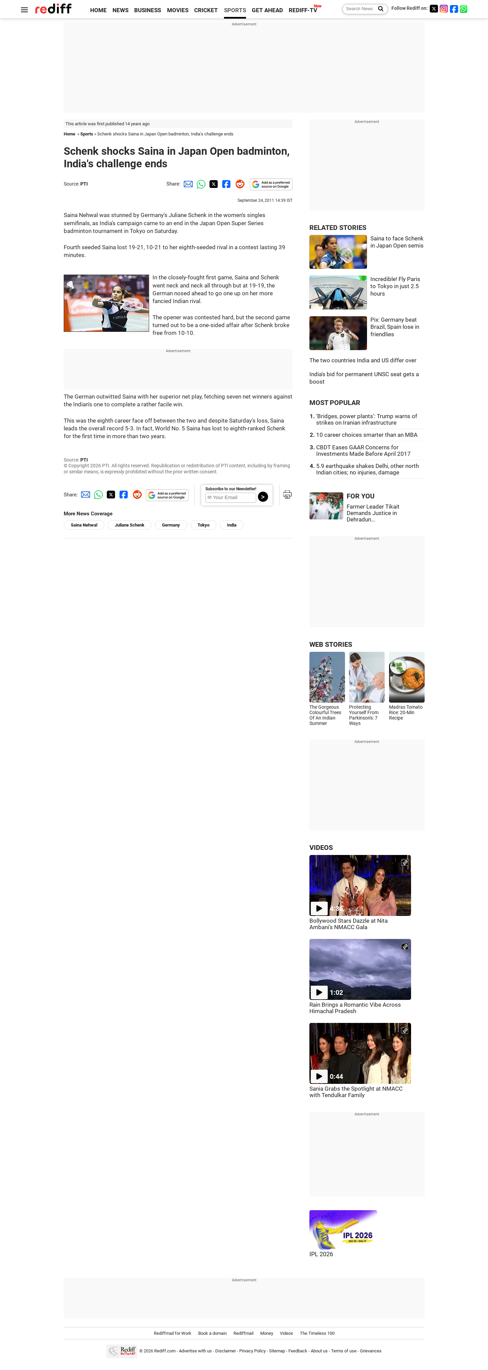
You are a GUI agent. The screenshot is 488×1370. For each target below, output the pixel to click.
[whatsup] (464, 8)
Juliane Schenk (129, 525)
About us (319, 1351)
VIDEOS (321, 848)
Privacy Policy (252, 1351)
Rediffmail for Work (172, 1333)
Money (266, 1333)
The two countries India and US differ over (362, 360)
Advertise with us (195, 1351)
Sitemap (277, 1351)
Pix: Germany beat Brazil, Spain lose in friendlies (394, 327)
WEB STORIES (330, 644)
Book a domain (212, 1333)
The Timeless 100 (317, 1333)
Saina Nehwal (84, 525)
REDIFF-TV (303, 10)
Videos (286, 1333)
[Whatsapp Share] (200, 184)
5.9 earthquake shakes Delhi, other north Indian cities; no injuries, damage (367, 469)
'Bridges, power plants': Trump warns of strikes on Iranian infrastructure (366, 419)
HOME (98, 10)
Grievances (371, 1351)
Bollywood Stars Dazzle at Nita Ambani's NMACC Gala (348, 924)
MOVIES (177, 10)
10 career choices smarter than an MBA (367, 435)
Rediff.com (165, 1351)
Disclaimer (225, 1351)
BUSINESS (147, 10)
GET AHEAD (267, 10)
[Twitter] (434, 8)
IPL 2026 (321, 1254)
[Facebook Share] (225, 184)
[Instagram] (444, 8)
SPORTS (235, 10)
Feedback (297, 1351)
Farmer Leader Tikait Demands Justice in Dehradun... (373, 513)
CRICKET (206, 10)
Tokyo (203, 525)
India (232, 525)
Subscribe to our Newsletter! (230, 489)
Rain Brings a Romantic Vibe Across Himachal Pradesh (355, 1008)
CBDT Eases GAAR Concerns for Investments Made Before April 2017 (363, 450)
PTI (84, 184)
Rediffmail (243, 1333)
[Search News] (378, 9)
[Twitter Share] (212, 184)
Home (69, 133)
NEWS (120, 10)
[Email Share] (187, 184)
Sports (86, 133)
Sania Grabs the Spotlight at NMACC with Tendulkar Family (356, 1092)
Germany (171, 525)
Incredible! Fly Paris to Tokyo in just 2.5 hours (395, 286)
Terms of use (344, 1351)
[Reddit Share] (238, 184)
